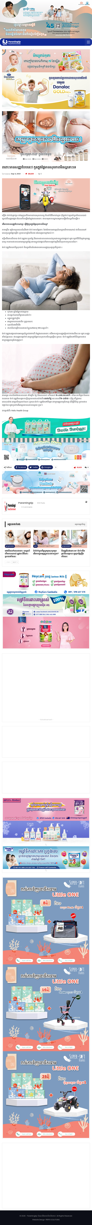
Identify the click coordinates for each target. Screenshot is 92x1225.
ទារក (35, 546)
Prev (8, 562)
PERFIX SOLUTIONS (53, 1220)
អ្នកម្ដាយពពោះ (10, 546)
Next (15, 562)
